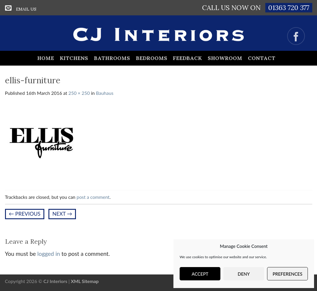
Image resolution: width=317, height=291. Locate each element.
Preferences (288, 274)
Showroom (225, 58)
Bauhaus (104, 93)
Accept (200, 274)
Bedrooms (151, 58)
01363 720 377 (288, 7)
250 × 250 (79, 93)
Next (62, 214)
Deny (244, 274)
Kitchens (74, 58)
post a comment (93, 197)
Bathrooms (112, 58)
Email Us (26, 9)
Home (45, 58)
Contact (261, 58)
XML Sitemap (85, 281)
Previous (24, 214)
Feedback (187, 58)
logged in (48, 253)
